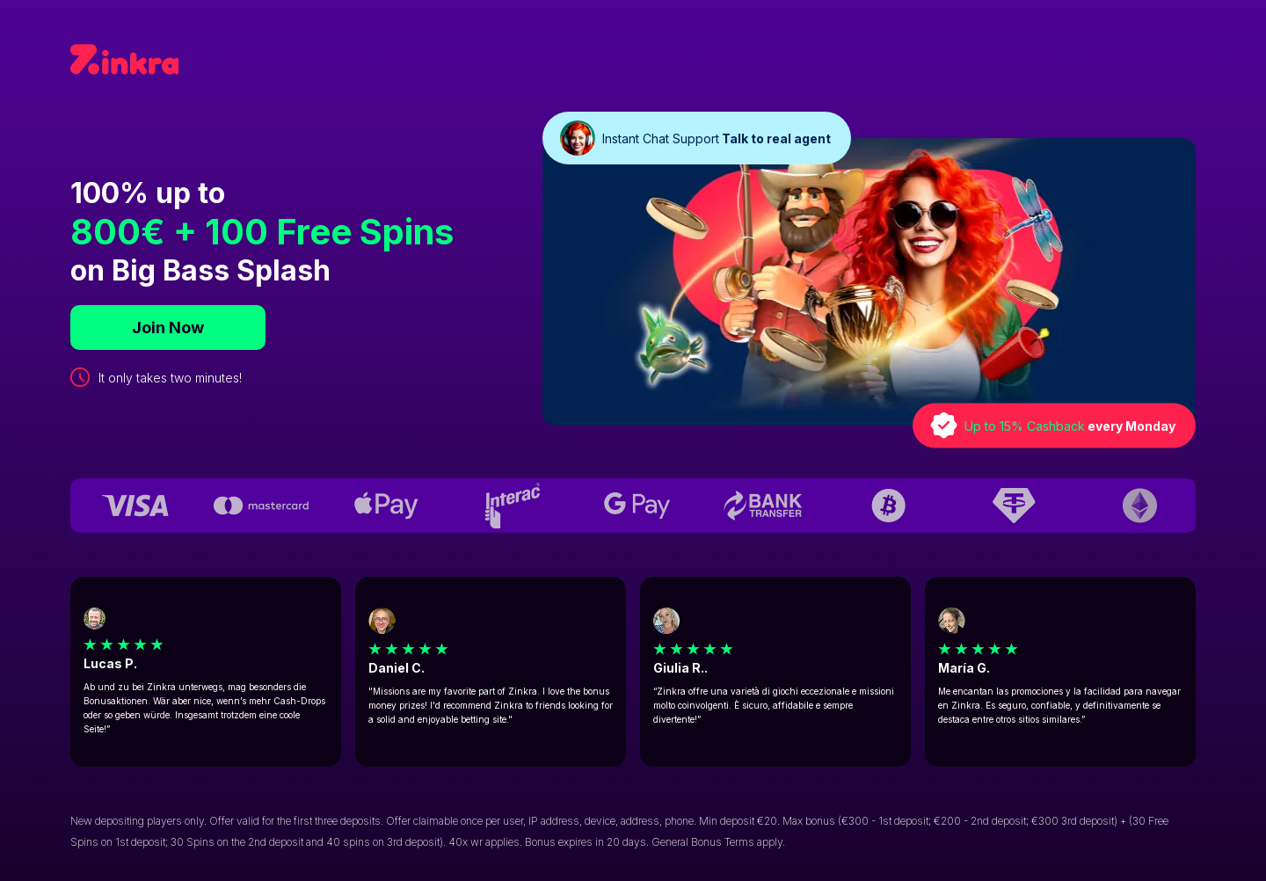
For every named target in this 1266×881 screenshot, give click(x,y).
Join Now (168, 327)
